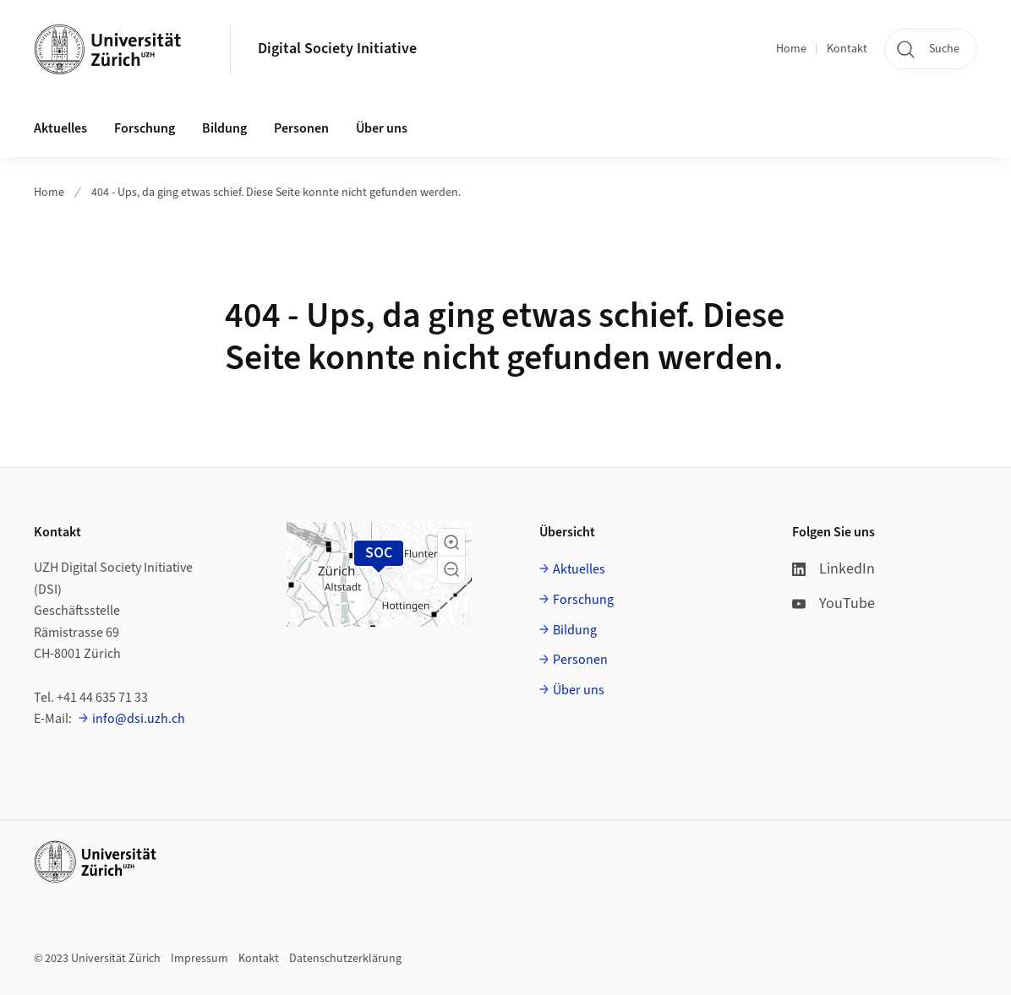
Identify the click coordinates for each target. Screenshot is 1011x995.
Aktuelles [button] (60, 128)
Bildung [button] (224, 128)
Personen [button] (301, 128)
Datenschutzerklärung (345, 958)
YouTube (833, 603)
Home (791, 49)
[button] (451, 542)
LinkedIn (833, 568)
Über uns (578, 690)
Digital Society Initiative (337, 48)
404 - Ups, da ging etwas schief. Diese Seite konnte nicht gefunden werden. (276, 192)
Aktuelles (579, 569)
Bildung (575, 630)
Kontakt (847, 49)
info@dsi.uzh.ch (138, 719)
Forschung (583, 599)
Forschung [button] (144, 128)
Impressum (199, 958)
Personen (580, 659)
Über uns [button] (381, 128)
